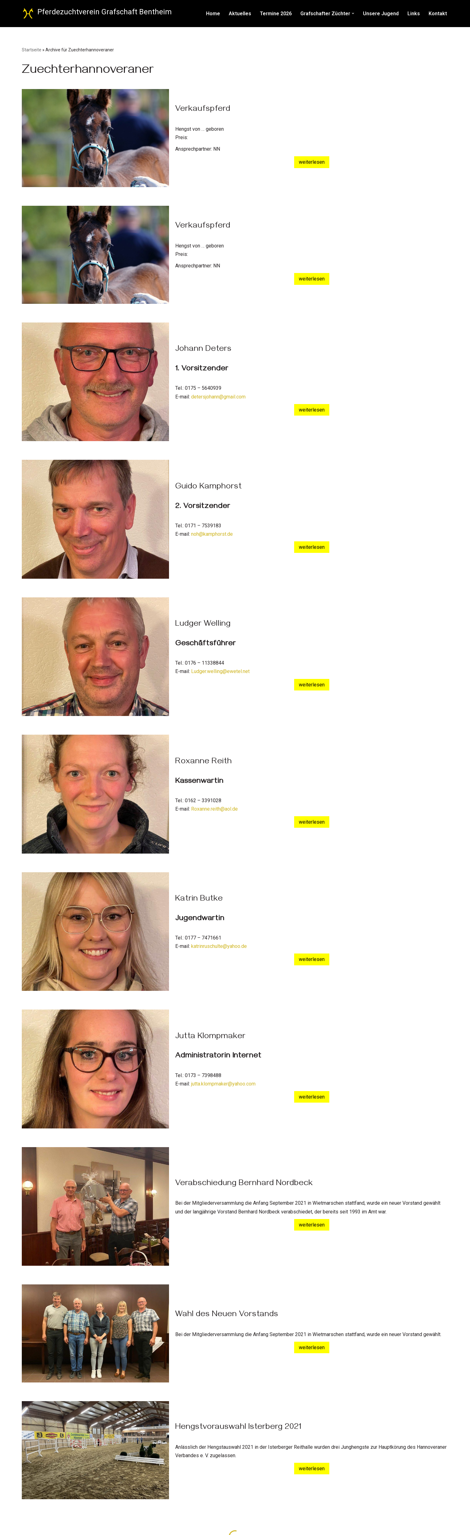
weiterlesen (312, 162)
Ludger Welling (203, 625)
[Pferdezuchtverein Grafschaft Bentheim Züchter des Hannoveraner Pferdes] (97, 13)
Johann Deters (203, 350)
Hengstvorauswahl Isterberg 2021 (238, 1428)
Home (213, 13)
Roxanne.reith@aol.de (214, 809)
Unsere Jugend (381, 13)
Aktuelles (240, 13)
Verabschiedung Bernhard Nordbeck (244, 1184)
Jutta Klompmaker (210, 1037)
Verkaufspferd (202, 110)
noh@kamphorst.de (212, 534)
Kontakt (438, 13)
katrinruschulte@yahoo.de (219, 946)
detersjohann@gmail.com (218, 397)
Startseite (31, 49)
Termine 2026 (276, 13)
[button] (353, 13)
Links (413, 13)
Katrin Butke (199, 900)
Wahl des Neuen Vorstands (226, 1315)
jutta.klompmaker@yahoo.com (223, 1084)
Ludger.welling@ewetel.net (220, 671)
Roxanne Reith (203, 762)
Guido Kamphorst (208, 487)
